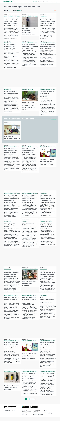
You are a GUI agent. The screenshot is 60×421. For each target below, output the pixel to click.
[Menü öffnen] (55, 2)
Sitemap (34, 416)
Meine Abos (45, 1)
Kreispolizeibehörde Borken (46, 224)
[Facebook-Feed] (53, 11)
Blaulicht (35, 1)
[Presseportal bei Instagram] (14, 413)
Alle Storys (53, 120)
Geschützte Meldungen (38, 418)
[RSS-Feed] (55, 11)
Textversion (35, 415)
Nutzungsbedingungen (26, 415)
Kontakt (45, 413)
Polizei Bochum (43, 16)
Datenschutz (24, 416)
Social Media (24, 418)
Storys (30, 1)
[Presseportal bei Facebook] (10, 414)
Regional (40, 1)
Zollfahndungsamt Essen (27, 90)
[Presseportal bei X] (12, 414)
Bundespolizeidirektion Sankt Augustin (12, 16)
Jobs (45, 415)
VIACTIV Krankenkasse (9, 125)
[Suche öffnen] (52, 2)
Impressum (24, 413)
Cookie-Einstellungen (48, 416)
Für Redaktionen (36, 413)
